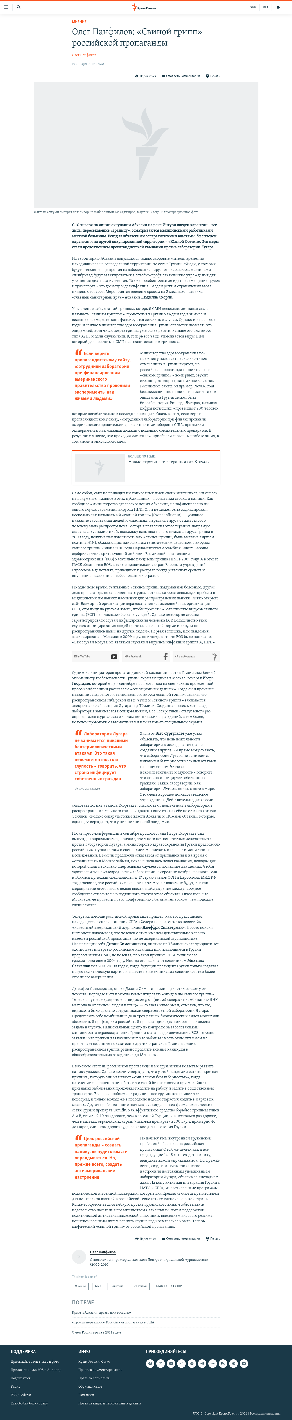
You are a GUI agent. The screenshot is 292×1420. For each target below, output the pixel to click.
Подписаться (21, 1378)
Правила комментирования (100, 1370)
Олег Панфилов (84, 55)
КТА (266, 7)
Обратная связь (90, 1386)
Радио (15, 1386)
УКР (253, 7)
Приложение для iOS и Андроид (36, 1370)
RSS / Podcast (21, 1395)
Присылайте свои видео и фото (35, 1361)
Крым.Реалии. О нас (94, 1361)
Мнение (79, 22)
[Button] (145, 76)
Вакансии (86, 1395)
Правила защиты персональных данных (109, 1403)
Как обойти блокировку (29, 1403)
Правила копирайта (94, 1378)
